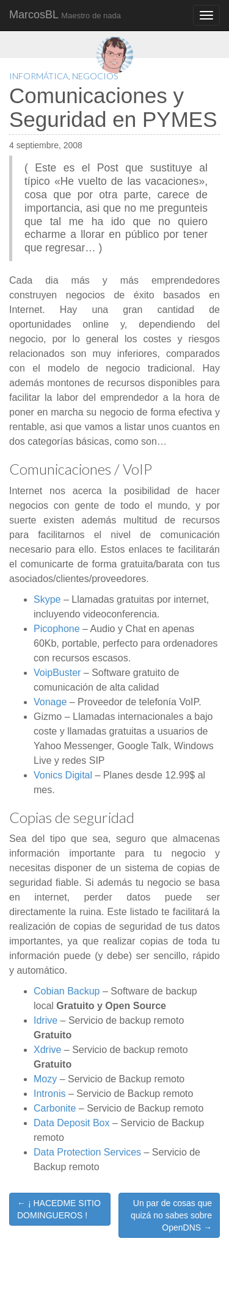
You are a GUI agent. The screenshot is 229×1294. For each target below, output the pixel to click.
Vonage (50, 702)
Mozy (45, 1079)
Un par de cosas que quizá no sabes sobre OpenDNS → (171, 1215)
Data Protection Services (87, 1152)
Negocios (95, 76)
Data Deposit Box (72, 1123)
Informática (38, 76)
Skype (47, 599)
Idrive (45, 1020)
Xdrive (47, 1049)
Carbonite (55, 1108)
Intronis (49, 1093)
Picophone (57, 629)
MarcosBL (65, 15)
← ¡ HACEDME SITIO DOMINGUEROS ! (59, 1209)
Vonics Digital (63, 775)
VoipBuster (57, 672)
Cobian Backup (67, 991)
